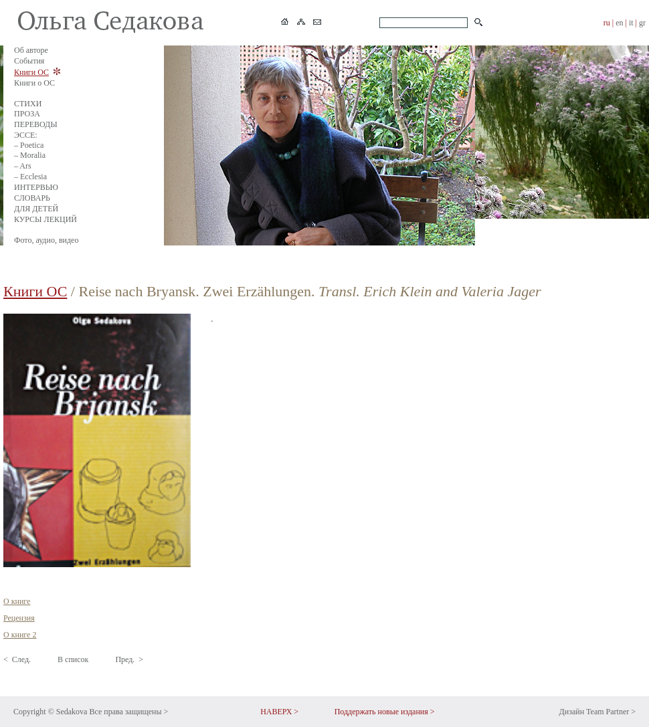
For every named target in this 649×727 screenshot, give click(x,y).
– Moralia (29, 155)
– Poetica (28, 145)
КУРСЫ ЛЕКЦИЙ (45, 219)
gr (642, 22)
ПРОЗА (27, 113)
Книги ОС (31, 72)
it (631, 22)
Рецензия (19, 618)
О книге (16, 601)
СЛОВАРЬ (32, 198)
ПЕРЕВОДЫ (36, 124)
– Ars (22, 166)
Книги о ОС (34, 83)
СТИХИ (27, 103)
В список (73, 659)
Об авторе (31, 50)
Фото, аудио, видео (46, 240)
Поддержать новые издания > (385, 711)
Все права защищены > (128, 711)
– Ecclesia (30, 176)
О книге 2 (19, 634)
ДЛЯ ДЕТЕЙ (36, 208)
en (619, 22)
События (29, 61)
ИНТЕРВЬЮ (36, 187)
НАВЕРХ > (279, 711)
